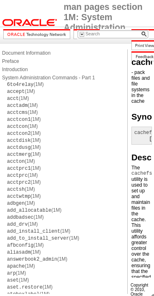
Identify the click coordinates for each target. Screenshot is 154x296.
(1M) (25, 84)
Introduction (15, 69)
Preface (10, 61)
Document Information (26, 53)
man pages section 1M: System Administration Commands (103, 22)
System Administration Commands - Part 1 (48, 78)
